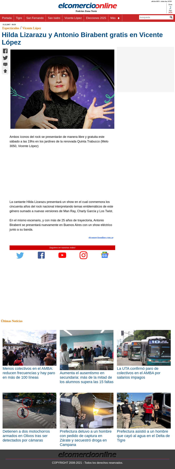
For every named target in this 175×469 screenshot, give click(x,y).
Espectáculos (10, 28)
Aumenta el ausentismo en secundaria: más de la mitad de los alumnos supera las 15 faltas (86, 377)
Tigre (19, 18)
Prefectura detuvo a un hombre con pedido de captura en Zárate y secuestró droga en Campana (86, 438)
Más (115, 18)
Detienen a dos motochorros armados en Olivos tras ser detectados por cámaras (26, 435)
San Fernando (35, 18)
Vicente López (73, 18)
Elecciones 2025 (96, 18)
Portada (7, 18)
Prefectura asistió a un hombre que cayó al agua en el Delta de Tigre (143, 435)
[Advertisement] (61, 174)
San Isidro (54, 18)
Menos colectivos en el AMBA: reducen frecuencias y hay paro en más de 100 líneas (29, 373)
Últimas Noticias (11, 321)
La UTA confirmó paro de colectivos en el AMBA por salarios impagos (138, 373)
